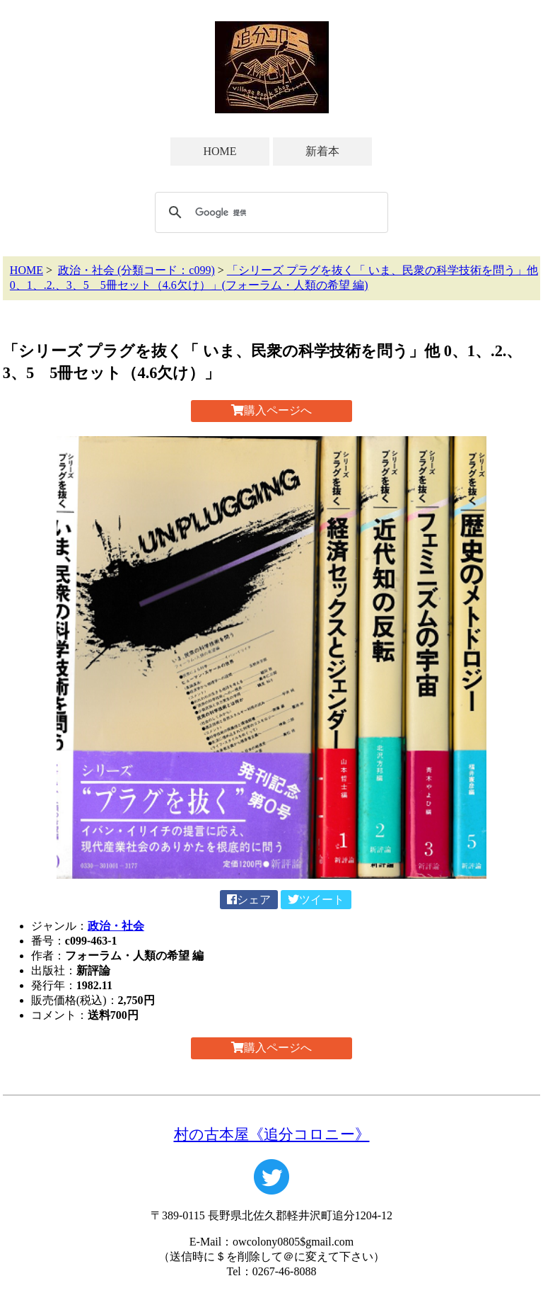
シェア (249, 900)
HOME (219, 151)
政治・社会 (116, 926)
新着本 (322, 151)
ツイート (316, 900)
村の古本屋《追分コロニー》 (272, 1134)
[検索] (269, 212)
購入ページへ (271, 410)
